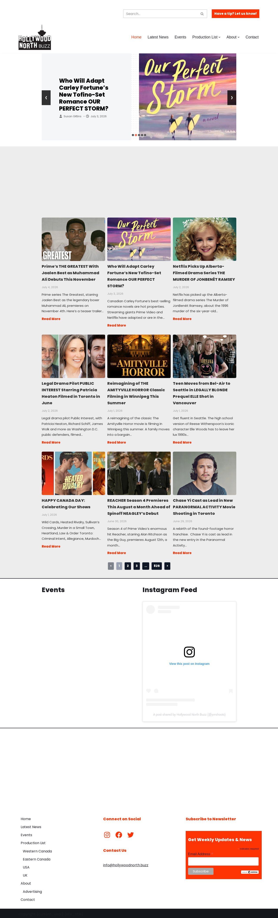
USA (26, 865)
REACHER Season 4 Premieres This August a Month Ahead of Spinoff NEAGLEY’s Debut (138, 472)
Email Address (200, 852)
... (145, 564)
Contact (252, 37)
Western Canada (37, 849)
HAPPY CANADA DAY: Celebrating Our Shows (73, 472)
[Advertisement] (139, 176)
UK (25, 873)
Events (180, 37)
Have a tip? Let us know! (235, 13)
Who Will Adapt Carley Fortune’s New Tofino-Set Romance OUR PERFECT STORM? (83, 94)
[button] (219, 37)
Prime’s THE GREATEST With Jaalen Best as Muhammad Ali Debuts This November (73, 239)
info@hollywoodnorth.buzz (125, 863)
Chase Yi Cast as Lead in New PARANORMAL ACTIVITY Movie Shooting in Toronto (204, 472)
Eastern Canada (36, 857)
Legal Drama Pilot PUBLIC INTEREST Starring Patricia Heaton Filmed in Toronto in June (73, 355)
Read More (51, 318)
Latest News (157, 37)
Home (136, 37)
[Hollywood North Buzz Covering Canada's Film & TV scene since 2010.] (34, 37)
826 (157, 564)
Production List (33, 841)
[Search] (160, 13)
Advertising (32, 889)
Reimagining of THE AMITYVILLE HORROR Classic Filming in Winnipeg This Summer (138, 355)
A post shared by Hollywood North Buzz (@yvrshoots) (189, 713)
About (26, 881)
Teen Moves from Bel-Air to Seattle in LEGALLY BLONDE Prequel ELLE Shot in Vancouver (204, 355)
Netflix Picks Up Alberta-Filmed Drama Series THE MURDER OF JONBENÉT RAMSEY (204, 239)
